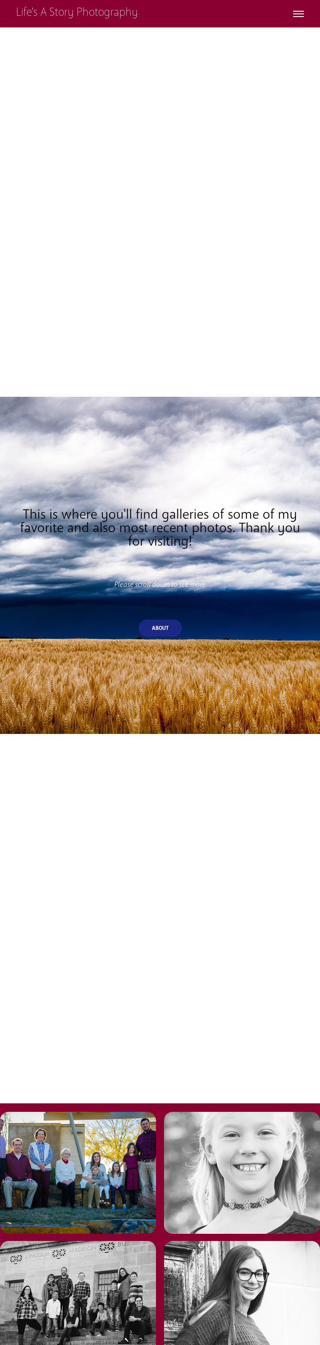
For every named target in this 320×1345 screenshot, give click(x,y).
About (160, 628)
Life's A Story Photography (77, 12)
